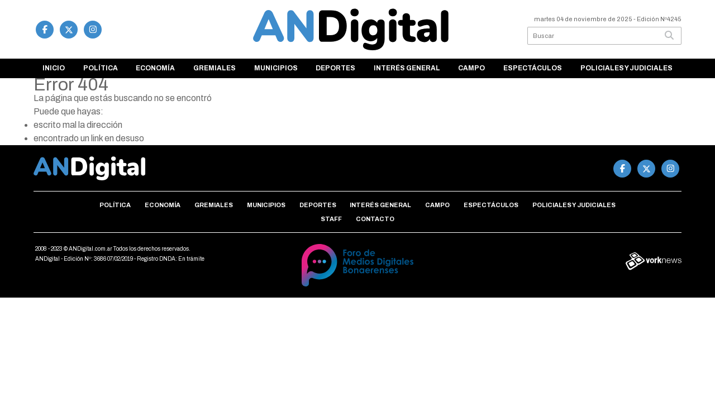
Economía (155, 68)
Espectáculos (532, 68)
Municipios (276, 68)
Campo (471, 68)
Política (100, 68)
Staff (331, 219)
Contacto (375, 219)
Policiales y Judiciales (626, 68)
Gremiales (214, 68)
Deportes (335, 68)
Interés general (407, 68)
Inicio (53, 68)
